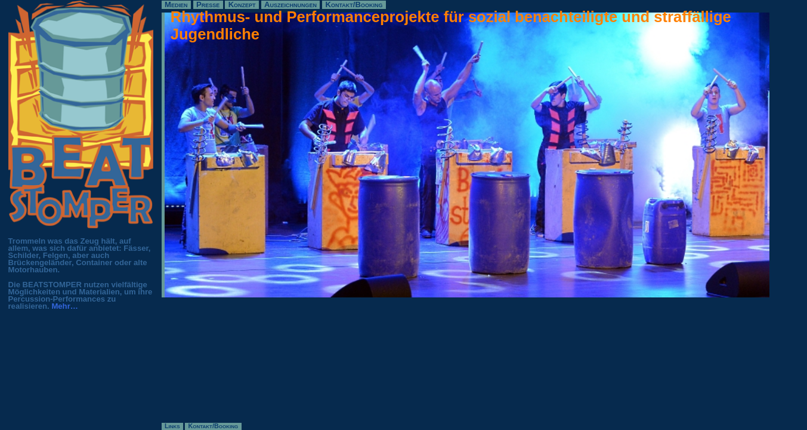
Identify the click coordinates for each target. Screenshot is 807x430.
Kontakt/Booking (354, 4)
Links (172, 426)
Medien (176, 4)
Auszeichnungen (290, 4)
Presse (207, 4)
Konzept (242, 4)
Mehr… (64, 306)
